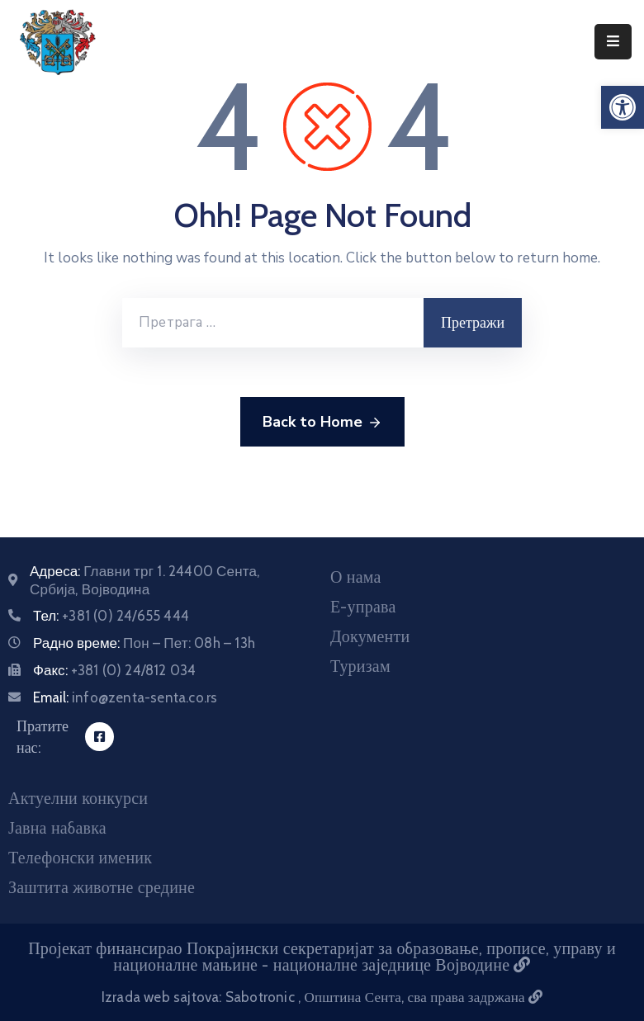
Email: (125, 697)
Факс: (114, 670)
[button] (622, 107)
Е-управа (362, 607)
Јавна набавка (57, 828)
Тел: (111, 615)
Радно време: (144, 643)
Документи (370, 636)
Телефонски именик (80, 857)
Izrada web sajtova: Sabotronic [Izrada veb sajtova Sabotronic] (200, 997)
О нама (355, 577)
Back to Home (322, 422)
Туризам (360, 666)
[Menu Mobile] (613, 41)
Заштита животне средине (101, 887)
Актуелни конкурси (78, 798)
